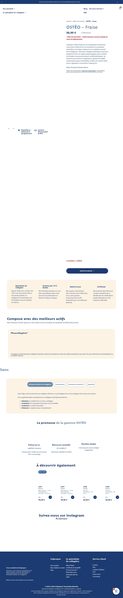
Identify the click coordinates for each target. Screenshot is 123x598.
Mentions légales (48, 589)
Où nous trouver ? (96, 9)
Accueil (68, 21)
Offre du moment (78, 21)
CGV (94, 572)
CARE (85, 487)
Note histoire (70, 565)
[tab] (40, 384)
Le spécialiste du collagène (14, 12)
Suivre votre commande (96, 575)
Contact (95, 565)
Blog (85, 9)
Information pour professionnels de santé (72, 574)
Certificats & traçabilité (73, 568)
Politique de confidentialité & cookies (68, 589)
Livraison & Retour (98, 570)
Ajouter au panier (87, 271)
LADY (40, 487)
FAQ (85, 13)
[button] (1, 2)
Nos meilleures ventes (57, 568)
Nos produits (9, 9)
